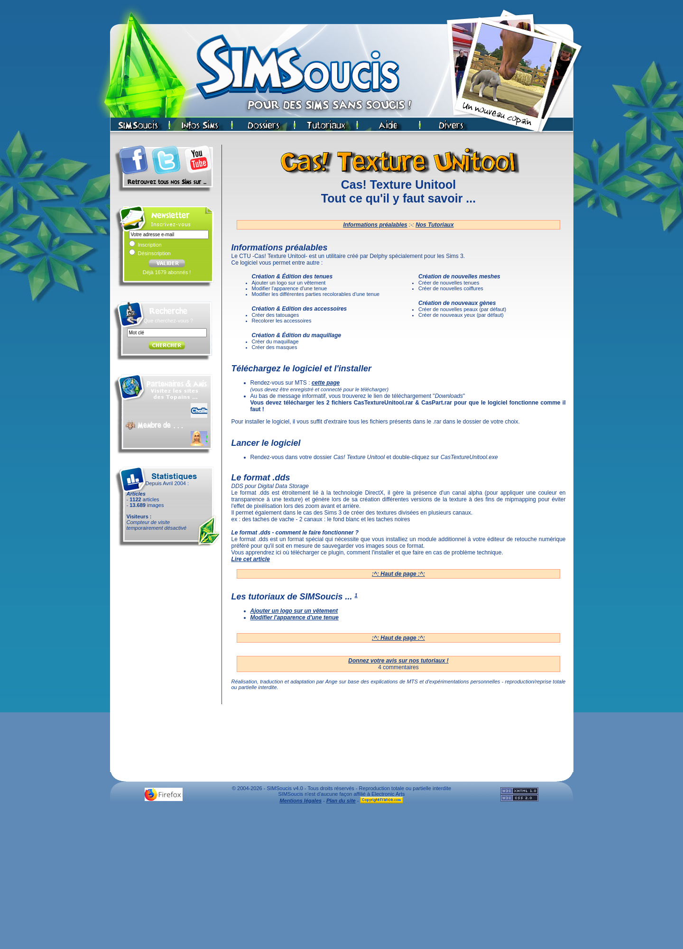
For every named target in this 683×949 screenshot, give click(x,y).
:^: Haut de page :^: (398, 574)
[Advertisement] (341, 878)
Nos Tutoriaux (434, 224)
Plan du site (341, 800)
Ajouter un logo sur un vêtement (294, 611)
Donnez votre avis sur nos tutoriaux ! (398, 660)
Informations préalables (375, 224)
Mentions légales (301, 800)
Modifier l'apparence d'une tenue (294, 617)
